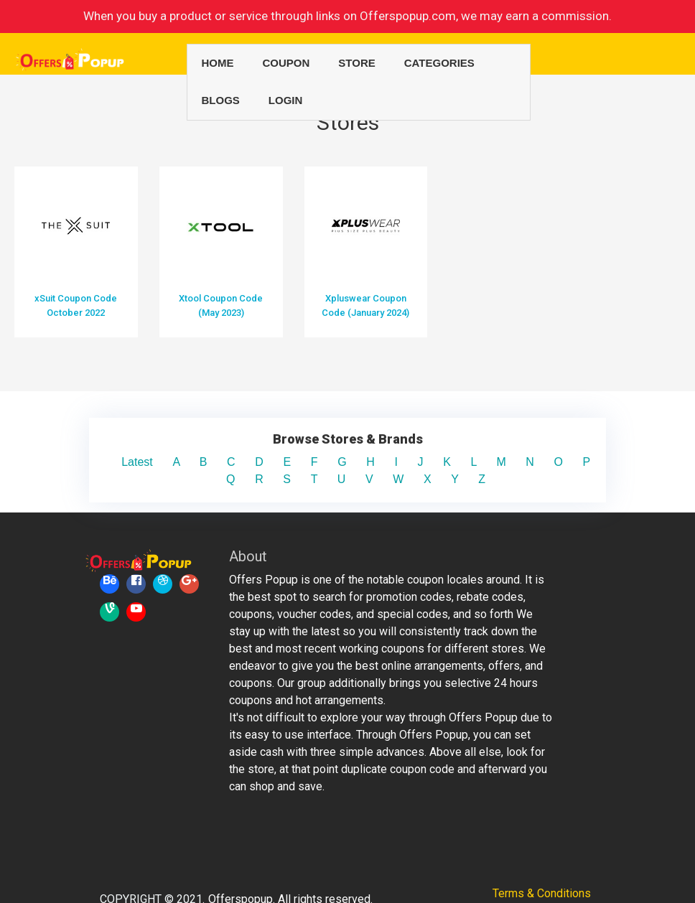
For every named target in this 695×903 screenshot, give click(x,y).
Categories (439, 63)
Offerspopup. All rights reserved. (290, 864)
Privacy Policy (541, 876)
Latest (146, 427)
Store (356, 63)
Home (218, 63)
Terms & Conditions (542, 859)
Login (286, 100)
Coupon (286, 63)
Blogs (221, 100)
